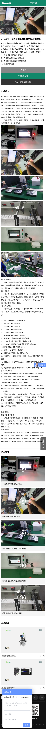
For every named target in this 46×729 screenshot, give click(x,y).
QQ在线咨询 (23, 76)
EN (36, 3)
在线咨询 (23, 70)
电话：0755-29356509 (23, 82)
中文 (32, 3)
